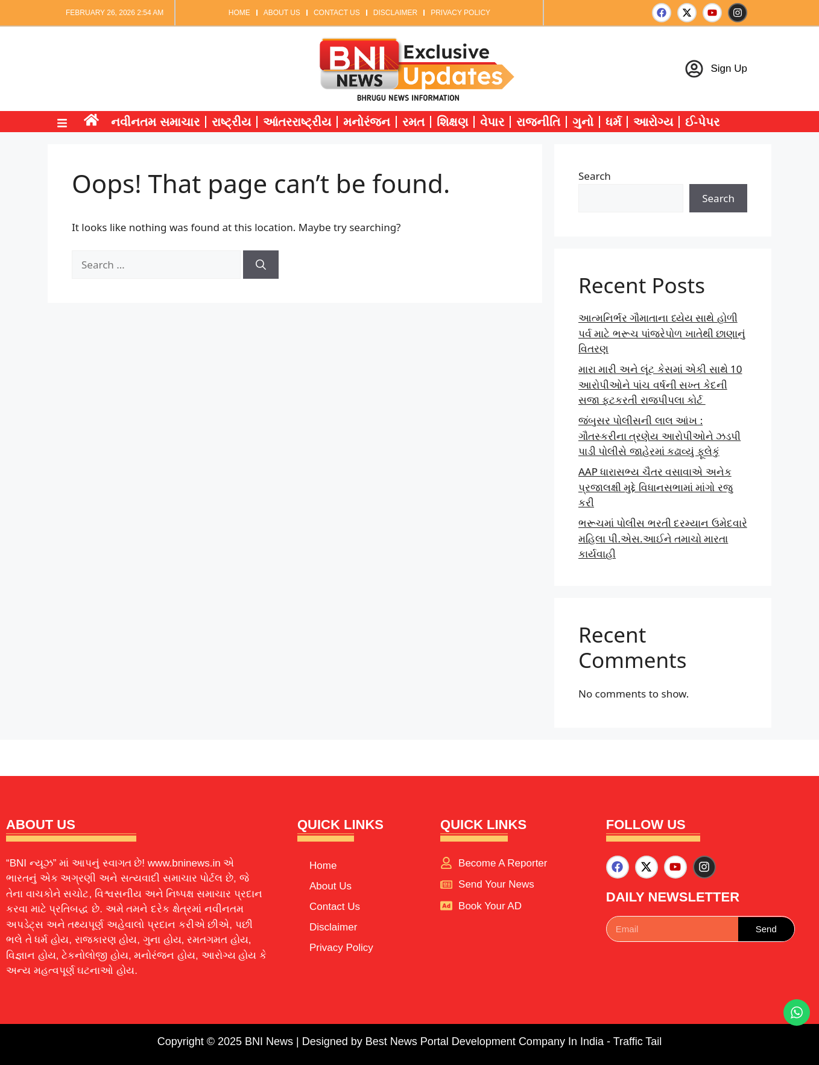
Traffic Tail (637, 1041)
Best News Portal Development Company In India (486, 1041)
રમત (413, 122)
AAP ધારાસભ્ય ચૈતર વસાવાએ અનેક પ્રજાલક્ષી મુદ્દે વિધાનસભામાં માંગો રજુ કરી (655, 487)
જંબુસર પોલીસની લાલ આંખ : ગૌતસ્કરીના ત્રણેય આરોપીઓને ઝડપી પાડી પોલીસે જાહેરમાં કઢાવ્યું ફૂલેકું (659, 435)
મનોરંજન (366, 122)
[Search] (261, 264)
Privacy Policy (460, 12)
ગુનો (582, 122)
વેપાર (492, 122)
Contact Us (337, 12)
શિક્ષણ (452, 122)
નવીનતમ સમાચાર (155, 122)
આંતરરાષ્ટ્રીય (297, 122)
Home (239, 12)
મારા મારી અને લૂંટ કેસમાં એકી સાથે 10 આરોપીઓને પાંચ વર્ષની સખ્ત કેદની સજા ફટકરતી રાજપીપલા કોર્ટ (660, 384)
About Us (282, 12)
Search (594, 176)
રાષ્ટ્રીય (231, 122)
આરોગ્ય (653, 122)
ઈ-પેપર (702, 122)
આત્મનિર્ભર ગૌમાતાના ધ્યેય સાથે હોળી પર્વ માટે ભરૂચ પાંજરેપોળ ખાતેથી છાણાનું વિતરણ (661, 333)
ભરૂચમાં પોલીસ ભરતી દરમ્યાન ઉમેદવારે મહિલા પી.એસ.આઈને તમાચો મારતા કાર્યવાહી (662, 538)
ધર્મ (613, 122)
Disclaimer (395, 12)
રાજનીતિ (538, 122)
